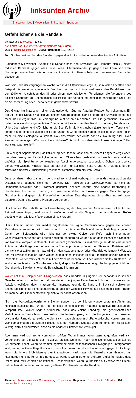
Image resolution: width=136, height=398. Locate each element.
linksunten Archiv (59, 10)
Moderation (42, 22)
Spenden (72, 22)
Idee (29, 22)
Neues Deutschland (25, 49)
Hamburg (26, 383)
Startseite (19, 22)
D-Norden (109, 380)
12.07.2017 (26, 41)
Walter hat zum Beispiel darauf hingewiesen (33, 276)
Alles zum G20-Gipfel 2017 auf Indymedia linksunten (38, 46)
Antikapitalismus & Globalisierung (36, 380)
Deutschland (95, 380)
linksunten (57, 22)
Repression (64, 380)
